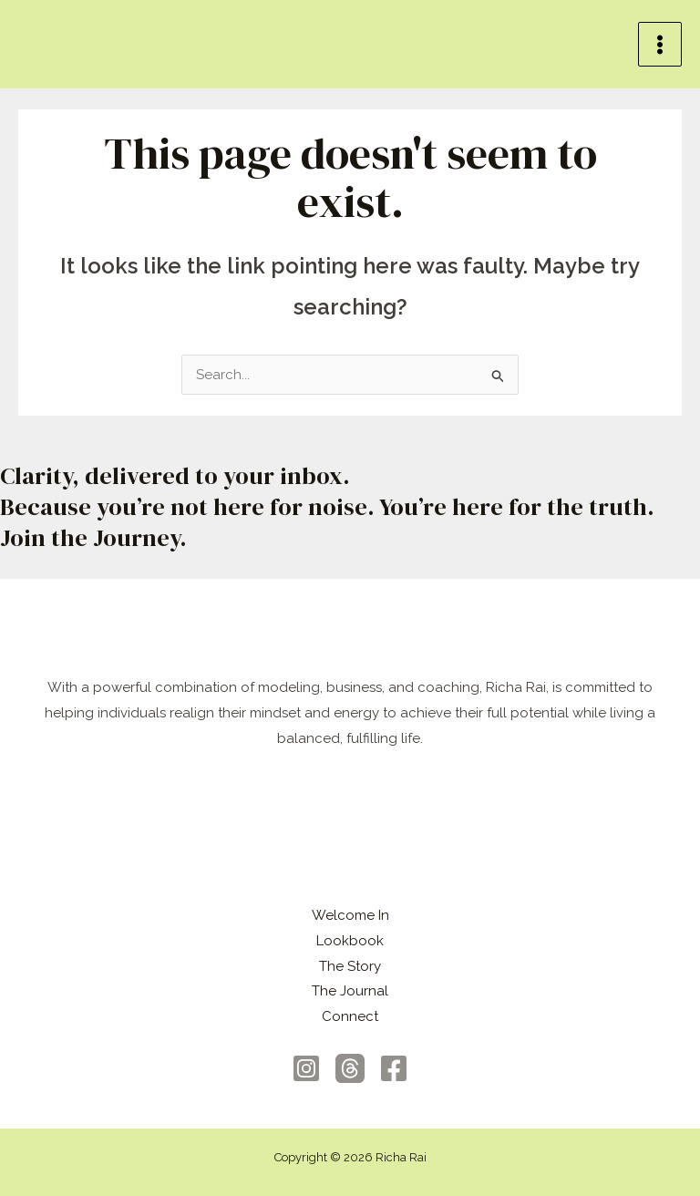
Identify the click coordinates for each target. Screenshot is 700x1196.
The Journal (350, 991)
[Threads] (350, 1068)
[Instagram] (306, 1068)
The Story (350, 966)
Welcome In (350, 915)
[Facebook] (393, 1068)
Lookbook (350, 941)
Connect (350, 1016)
